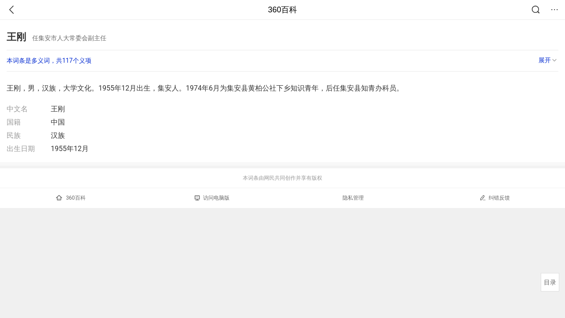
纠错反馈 (494, 197)
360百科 (282, 9)
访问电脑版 (212, 198)
